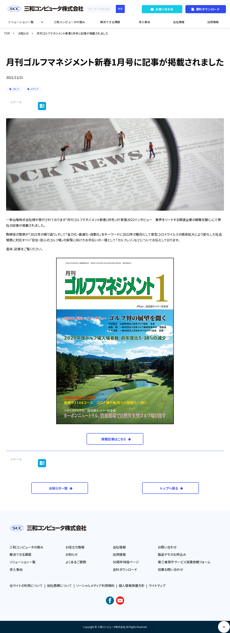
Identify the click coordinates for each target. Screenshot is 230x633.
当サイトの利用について (26, 585)
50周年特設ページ (126, 561)
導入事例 (144, 22)
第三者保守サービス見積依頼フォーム (184, 561)
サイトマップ (157, 585)
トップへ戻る (169, 488)
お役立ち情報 (75, 547)
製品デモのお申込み (172, 554)
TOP (7, 33)
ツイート (16, 102)
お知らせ (23, 33)
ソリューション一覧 (20, 22)
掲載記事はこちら (113, 439)
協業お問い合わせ (170, 569)
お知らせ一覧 (58, 488)
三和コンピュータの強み (69, 22)
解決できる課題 (110, 22)
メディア (33, 89)
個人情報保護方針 (132, 585)
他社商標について (59, 585)
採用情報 (213, 22)
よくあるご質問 (76, 561)
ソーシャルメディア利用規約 (95, 585)
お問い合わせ (164, 9)
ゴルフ (14, 89)
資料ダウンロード (208, 9)
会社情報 (178, 22)
